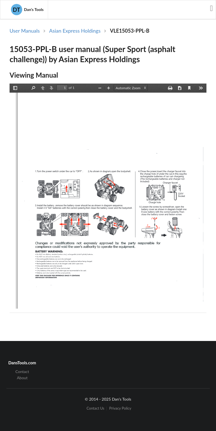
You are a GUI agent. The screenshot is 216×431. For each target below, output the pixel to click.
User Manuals (25, 31)
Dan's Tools (27, 9)
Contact (22, 371)
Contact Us (95, 408)
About (22, 377)
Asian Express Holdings (75, 31)
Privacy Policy (120, 408)
